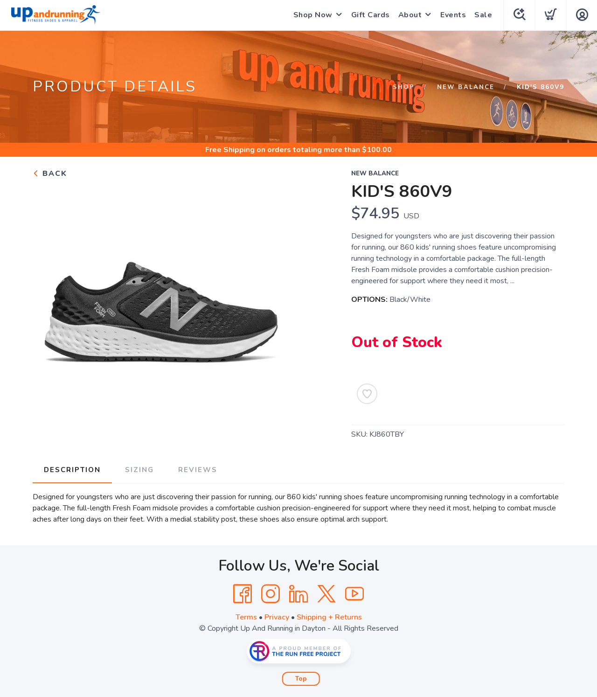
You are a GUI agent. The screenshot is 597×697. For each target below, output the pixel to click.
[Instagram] (271, 594)
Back (50, 173)
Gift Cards (370, 15)
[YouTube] (354, 594)
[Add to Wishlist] (367, 393)
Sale (483, 15)
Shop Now (313, 15)
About (410, 15)
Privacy (276, 617)
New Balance (465, 87)
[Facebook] (243, 594)
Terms (246, 617)
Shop (404, 87)
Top (301, 679)
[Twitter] (326, 594)
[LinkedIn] (298, 594)
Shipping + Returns (329, 617)
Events (453, 15)
